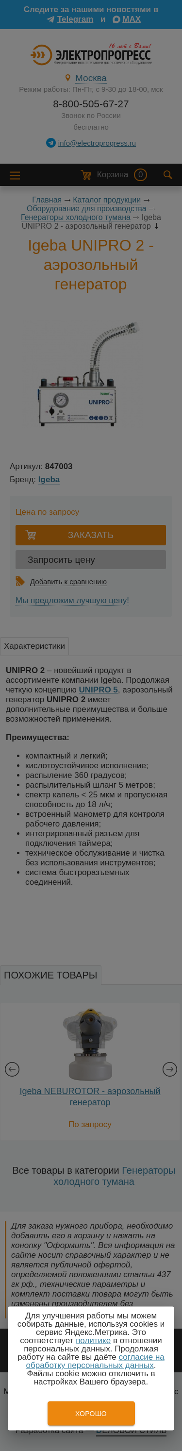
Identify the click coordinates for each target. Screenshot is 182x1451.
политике (93, 1340)
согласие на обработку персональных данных (95, 1361)
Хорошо (91, 1413)
